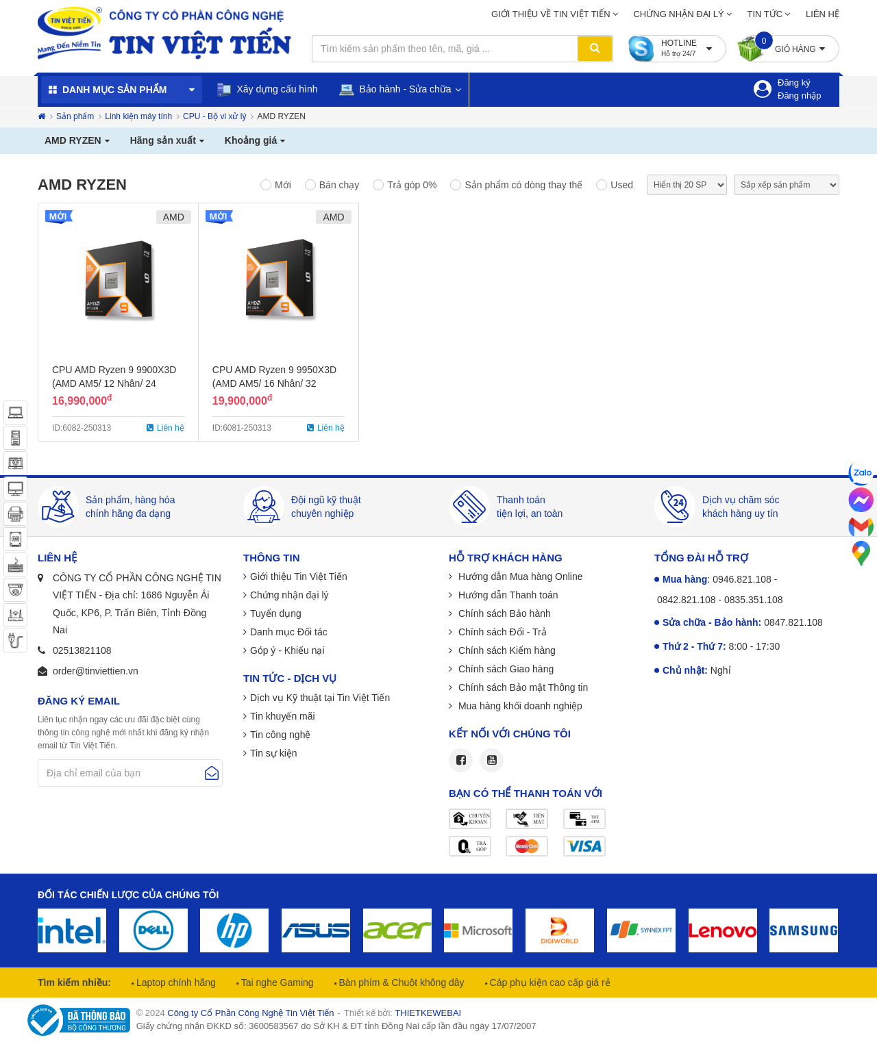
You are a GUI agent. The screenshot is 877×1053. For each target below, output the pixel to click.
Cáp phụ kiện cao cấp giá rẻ (548, 982)
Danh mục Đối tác (289, 631)
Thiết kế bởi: (402, 1013)
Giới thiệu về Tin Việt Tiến (550, 14)
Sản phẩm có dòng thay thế (523, 184)
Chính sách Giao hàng (505, 668)
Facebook (461, 760)
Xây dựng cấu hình (267, 89)
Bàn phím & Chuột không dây (400, 982)
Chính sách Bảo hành (503, 613)
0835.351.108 (753, 599)
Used (621, 184)
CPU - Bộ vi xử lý (214, 116)
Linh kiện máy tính (138, 116)
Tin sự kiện (273, 753)
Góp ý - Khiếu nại (287, 650)
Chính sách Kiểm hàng (506, 650)
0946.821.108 (742, 579)
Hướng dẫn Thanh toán (507, 594)
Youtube (492, 760)
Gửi (211, 773)
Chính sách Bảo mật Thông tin (522, 687)
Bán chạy (339, 184)
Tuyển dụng (275, 613)
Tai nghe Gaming (276, 982)
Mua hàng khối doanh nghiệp (519, 705)
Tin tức (765, 14)
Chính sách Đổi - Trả (501, 631)
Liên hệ (822, 14)
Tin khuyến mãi (282, 716)
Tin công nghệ (280, 734)
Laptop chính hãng (175, 982)
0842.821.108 (686, 599)
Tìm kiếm (595, 48)
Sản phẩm (75, 116)
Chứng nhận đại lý (678, 14)
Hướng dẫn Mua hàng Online (519, 576)
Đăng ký (794, 82)
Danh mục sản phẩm (114, 89)
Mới (283, 184)
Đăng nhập (799, 95)
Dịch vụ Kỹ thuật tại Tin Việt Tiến (320, 697)
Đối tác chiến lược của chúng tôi (128, 894)
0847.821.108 (793, 622)
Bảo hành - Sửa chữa (395, 89)
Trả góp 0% (411, 184)
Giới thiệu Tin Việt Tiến (298, 576)
